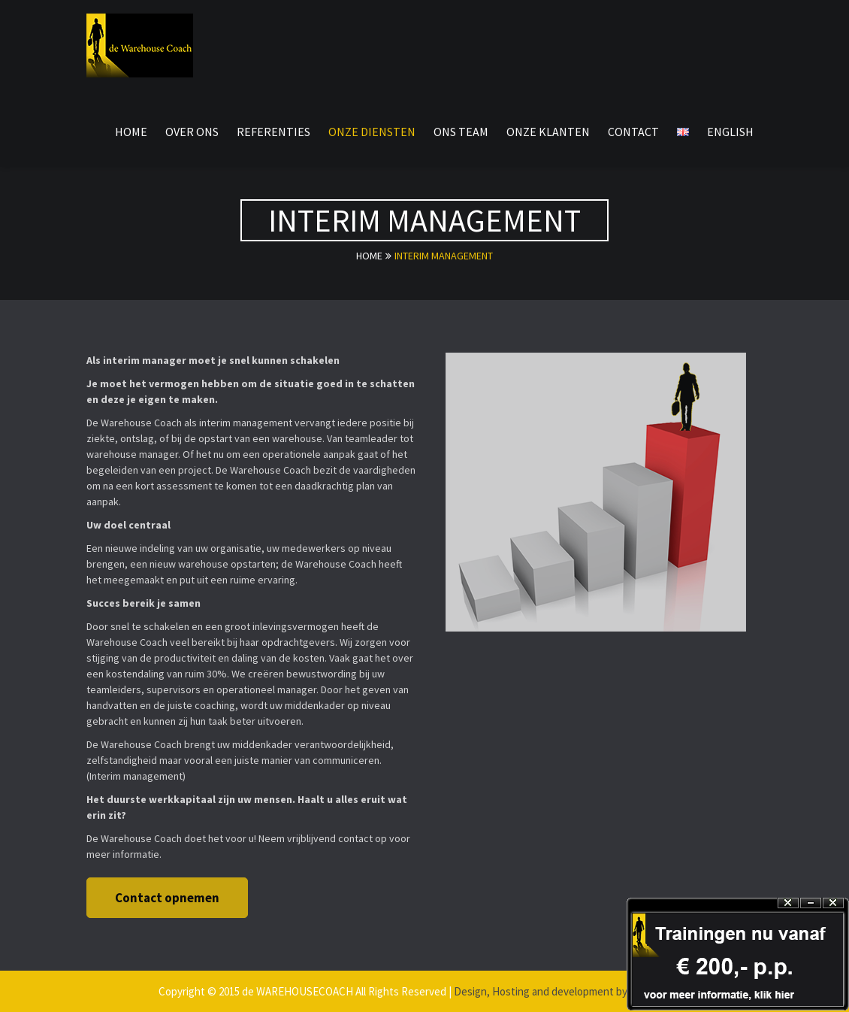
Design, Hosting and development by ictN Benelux (572, 991)
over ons (192, 131)
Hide (810, 903)
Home (131, 131)
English (730, 131)
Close (833, 903)
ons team (461, 131)
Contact (633, 131)
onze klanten (548, 131)
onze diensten (371, 131)
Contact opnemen (167, 897)
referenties (273, 131)
